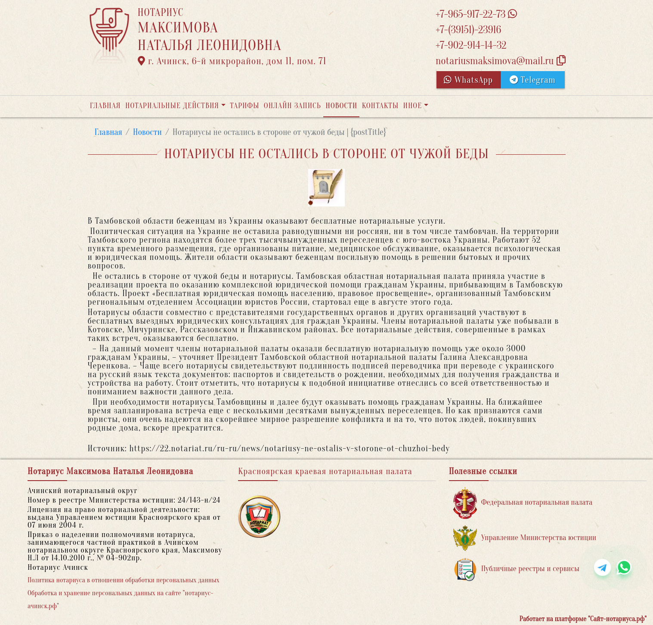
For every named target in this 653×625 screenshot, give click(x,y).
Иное (412, 105)
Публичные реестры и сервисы (516, 569)
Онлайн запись (292, 105)
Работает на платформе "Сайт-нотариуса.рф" (583, 619)
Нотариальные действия (172, 105)
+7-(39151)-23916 (468, 30)
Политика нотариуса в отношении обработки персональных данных (124, 580)
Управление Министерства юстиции (525, 538)
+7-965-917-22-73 (476, 14)
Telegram (533, 80)
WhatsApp (468, 80)
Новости (341, 105)
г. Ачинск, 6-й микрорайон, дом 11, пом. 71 (232, 61)
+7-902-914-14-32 (471, 45)
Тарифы (244, 105)
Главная (105, 105)
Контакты (380, 105)
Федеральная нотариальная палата (523, 503)
